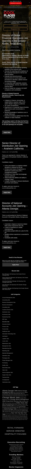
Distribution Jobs (6, 312)
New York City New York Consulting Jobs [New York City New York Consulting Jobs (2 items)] (19, 411)
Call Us (15, 26)
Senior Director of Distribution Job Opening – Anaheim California (15, 146)
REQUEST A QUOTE (15, 3)
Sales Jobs (4, 370)
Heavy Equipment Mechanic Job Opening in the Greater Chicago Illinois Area (15, 278)
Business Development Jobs (8, 302)
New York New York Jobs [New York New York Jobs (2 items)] (6, 417)
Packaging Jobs (6, 358)
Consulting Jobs (6, 307)
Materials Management (7, 353)
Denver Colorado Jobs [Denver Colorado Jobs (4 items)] (8, 405)
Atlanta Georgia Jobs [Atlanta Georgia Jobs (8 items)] (10, 391)
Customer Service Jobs (7, 309)
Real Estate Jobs (6, 367)
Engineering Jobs (6, 316)
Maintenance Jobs (6, 343)
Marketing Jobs (5, 350)
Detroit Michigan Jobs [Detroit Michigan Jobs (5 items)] (10, 409)
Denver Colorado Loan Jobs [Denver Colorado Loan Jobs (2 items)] (18, 405)
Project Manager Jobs (7, 360)
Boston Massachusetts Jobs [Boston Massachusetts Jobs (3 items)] (16, 393)
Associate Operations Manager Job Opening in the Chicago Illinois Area (14, 282)
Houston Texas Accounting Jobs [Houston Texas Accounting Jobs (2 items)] (7, 410)
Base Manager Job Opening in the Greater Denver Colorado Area (14, 274)
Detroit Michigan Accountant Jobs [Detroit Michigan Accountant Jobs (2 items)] (13, 406)
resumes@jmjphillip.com (9, 188)
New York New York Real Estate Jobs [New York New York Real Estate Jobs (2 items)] (16, 417)
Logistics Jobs (5, 338)
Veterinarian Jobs (6, 382)
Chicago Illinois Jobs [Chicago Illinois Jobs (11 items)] (11, 397)
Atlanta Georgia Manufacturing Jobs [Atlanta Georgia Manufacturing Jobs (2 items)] (18, 392)
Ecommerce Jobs (6, 314)
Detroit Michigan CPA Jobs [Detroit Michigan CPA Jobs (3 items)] (14, 407)
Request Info (15, 29)
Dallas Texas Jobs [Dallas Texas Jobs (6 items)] (22, 403)
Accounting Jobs (6, 300)
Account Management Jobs (8, 297)
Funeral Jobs (5, 329)
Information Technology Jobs (9, 333)
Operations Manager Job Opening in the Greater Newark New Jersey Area (15, 289)
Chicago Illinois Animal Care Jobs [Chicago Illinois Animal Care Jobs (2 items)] (18, 394)
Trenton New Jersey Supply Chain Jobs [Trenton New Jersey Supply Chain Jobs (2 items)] (18, 419)
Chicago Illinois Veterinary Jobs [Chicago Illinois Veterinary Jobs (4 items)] (13, 401)
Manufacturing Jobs (6, 348)
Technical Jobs (5, 377)
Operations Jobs (6, 355)
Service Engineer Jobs (7, 372)
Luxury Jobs (5, 341)
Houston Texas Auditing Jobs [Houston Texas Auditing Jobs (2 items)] (16, 410)
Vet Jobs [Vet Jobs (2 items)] (26, 419)
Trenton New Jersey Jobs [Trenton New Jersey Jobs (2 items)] (8, 419)
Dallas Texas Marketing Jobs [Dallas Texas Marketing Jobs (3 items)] (8, 404)
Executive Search (6, 324)
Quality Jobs (5, 365)
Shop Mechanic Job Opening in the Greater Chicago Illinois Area (14, 285)
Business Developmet (7, 304)
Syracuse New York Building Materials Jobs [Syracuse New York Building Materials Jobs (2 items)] (10, 418)
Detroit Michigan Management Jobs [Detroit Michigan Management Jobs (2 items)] (22, 409)
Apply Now (7, 132)
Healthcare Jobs (6, 331)
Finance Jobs (5, 326)
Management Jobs (6, 345)
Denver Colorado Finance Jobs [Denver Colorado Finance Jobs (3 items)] (20, 404)
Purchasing (5, 362)
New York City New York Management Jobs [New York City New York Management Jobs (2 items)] (12, 414)
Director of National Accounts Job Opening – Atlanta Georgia (14, 206)
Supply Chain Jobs (6, 374)
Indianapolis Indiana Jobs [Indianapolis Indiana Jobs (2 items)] (8, 411)
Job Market (4, 336)
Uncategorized (5, 379)
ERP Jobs (4, 319)
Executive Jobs (5, 321)
